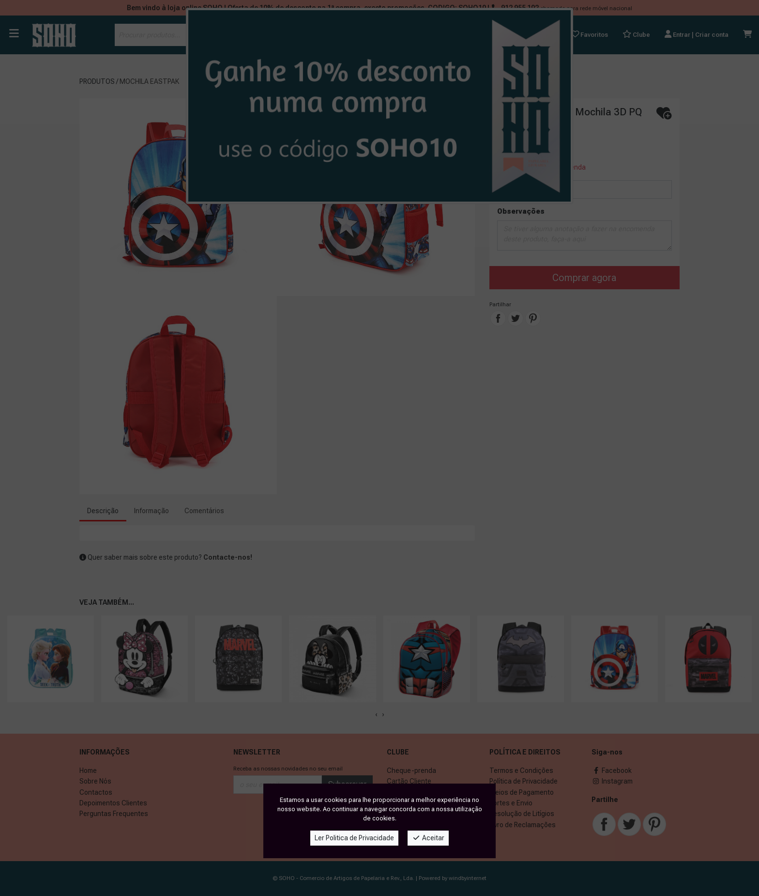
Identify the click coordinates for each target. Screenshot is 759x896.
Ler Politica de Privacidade (354, 838)
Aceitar (428, 838)
